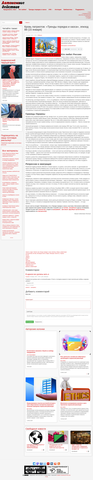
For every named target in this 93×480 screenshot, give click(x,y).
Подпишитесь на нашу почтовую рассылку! (9, 137)
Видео (47, 253)
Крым (27, 259)
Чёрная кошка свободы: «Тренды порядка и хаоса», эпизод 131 (10, 38)
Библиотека (68, 9)
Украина (27, 256)
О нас (46, 476)
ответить (28, 287)
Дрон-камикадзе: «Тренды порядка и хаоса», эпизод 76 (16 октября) (11, 46)
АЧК (51, 9)
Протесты (57, 253)
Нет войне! (22, 9)
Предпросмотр (38, 321)
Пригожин (28, 260)
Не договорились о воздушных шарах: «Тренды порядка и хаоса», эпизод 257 (10, 184)
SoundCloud (72, 207)
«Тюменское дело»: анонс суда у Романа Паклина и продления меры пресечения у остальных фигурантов (11, 211)
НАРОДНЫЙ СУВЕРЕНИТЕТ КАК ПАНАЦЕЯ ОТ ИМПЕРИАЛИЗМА (35, 446)
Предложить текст (10, 9)
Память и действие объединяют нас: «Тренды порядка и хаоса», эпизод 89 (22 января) (11, 42)
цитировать (33, 287)
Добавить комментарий (31, 266)
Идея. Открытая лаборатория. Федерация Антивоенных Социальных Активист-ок (80, 447)
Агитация (58, 9)
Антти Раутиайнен (31, 354)
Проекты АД (36, 252)
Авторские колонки (35, 329)
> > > (11, 237)
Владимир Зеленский (31, 263)
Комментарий (29, 299)
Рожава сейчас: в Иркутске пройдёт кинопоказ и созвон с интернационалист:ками (10, 221)
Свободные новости (36, 429)
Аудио (31, 252)
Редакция (39, 35)
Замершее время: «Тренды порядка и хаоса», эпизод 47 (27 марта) (10, 31)
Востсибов (62, 360)
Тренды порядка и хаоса (37, 9)
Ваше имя (28, 294)
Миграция (52, 253)
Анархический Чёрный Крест (8, 61)
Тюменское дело (29, 265)
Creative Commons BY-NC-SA (63, 475)
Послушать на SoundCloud (68, 45)
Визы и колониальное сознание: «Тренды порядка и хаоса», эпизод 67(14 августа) (10, 50)
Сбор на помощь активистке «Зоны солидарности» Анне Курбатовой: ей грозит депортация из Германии (11, 227)
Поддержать (79, 9)
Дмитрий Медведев (30, 262)
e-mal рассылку (41, 211)
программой (56, 209)
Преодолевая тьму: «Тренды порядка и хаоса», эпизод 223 (9, 54)
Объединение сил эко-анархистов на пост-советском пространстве (56, 446)
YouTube (65, 207)
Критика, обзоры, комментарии (59, 252)
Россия (27, 254)
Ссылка (27, 276)
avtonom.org (41, 209)
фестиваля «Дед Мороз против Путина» (73, 209)
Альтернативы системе (31, 253)
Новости (27, 22)
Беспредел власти (41, 253)
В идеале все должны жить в (37, 274)
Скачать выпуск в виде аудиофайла (72, 49)
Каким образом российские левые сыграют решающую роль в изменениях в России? (10, 155)
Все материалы (10, 150)
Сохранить (29, 321)
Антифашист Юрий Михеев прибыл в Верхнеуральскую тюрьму (10, 120)
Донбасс (28, 257)
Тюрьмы (62, 253)
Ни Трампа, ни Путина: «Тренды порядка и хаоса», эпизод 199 (10, 35)
